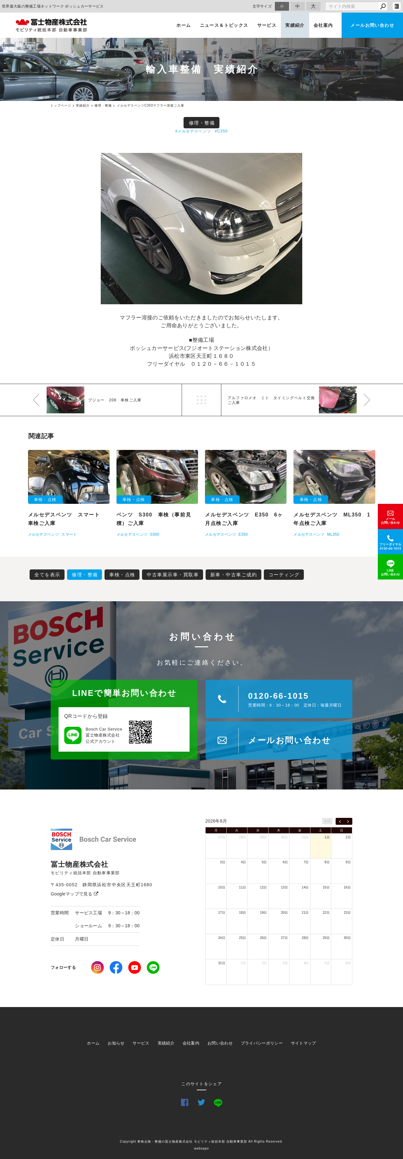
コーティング (284, 574)
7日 (306, 862)
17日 (221, 912)
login (396, 6)
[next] (348, 821)
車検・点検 (122, 574)
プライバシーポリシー (262, 1043)
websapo (201, 1148)
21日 (305, 912)
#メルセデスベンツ (193, 131)
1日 (327, 837)
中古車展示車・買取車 (173, 574)
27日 (221, 837)
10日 (221, 887)
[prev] (340, 821)
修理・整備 (202, 122)
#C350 (221, 131)
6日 (285, 862)
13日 (284, 887)
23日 (347, 912)
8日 (327, 862)
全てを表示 (47, 574)
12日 (263, 887)
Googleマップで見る (74, 893)
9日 (348, 862)
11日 (242, 887)
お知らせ (116, 1043)
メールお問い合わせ (372, 25)
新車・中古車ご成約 (233, 574)
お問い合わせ (220, 1043)
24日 (221, 938)
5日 (264, 862)
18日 (242, 912)
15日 (326, 887)
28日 (242, 837)
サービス (267, 25)
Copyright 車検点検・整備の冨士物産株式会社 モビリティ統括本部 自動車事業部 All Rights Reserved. (201, 1141)
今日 (327, 821)
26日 (263, 938)
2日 (348, 837)
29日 (263, 837)
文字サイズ (262, 6)
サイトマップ (303, 1043)
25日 (242, 938)
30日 (284, 837)
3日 (222, 862)
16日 (347, 887)
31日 (305, 837)
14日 (305, 887)
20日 (284, 912)
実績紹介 (295, 25)
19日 (263, 912)
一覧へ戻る (201, 400)
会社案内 (323, 25)
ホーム (183, 25)
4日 (243, 862)
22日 (326, 912)
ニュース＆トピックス (224, 25)
